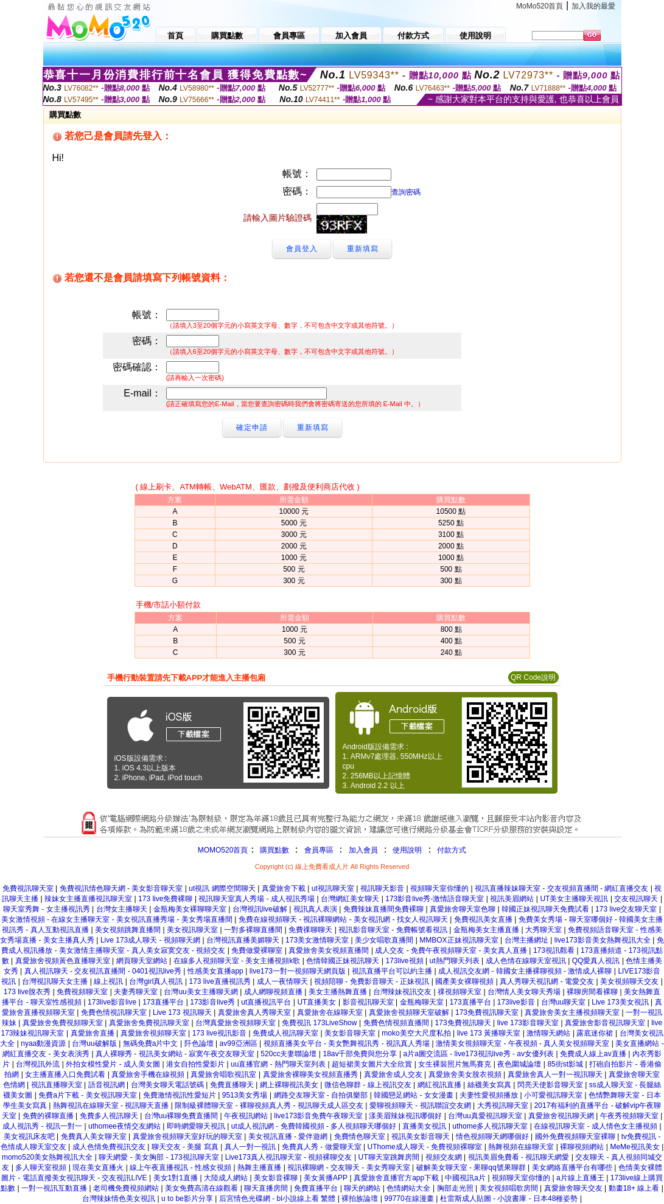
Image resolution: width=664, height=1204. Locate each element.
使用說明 (407, 850)
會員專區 (319, 850)
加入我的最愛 (593, 6)
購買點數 (272, 850)
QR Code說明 (533, 677)
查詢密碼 (406, 192)
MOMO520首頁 (223, 850)
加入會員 (363, 850)
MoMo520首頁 (539, 6)
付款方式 (451, 850)
